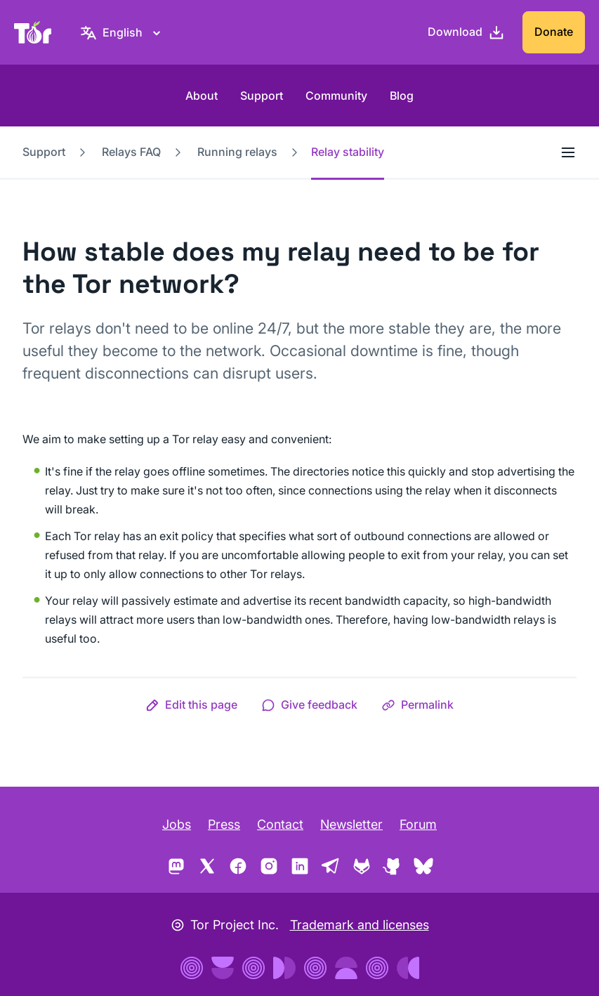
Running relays (237, 152)
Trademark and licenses (359, 924)
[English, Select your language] (122, 32)
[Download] (466, 32)
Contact (280, 824)
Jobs (176, 824)
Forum (418, 824)
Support (261, 96)
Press (224, 824)
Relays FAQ (131, 152)
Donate (553, 32)
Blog (402, 96)
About (201, 96)
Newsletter (351, 824)
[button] (191, 704)
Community (336, 96)
